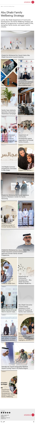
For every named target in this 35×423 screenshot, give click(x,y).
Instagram (7, 412)
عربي (4, 421)
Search (1, 421)
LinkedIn (5, 412)
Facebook (3, 412)
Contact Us (3, 418)
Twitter (1, 412)
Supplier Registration (5, 417)
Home (2, 6)
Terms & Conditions (5, 415)
